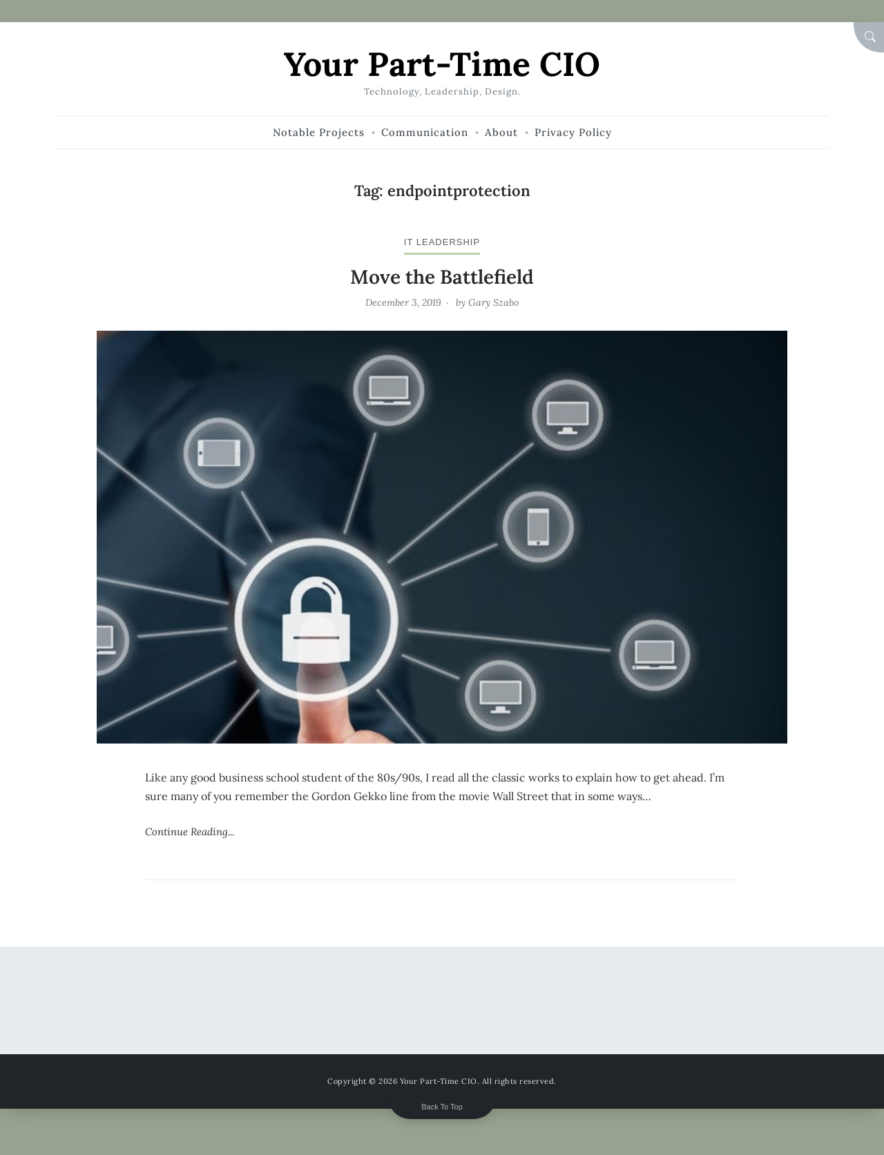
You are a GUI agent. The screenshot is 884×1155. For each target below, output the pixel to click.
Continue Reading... (189, 831)
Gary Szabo (493, 302)
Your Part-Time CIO (442, 64)
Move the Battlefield (442, 276)
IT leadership (442, 242)
